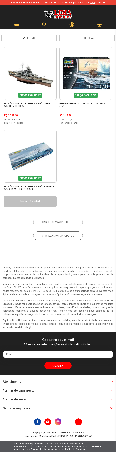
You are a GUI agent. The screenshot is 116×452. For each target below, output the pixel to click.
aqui (92, 2)
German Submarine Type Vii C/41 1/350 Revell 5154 (83, 104)
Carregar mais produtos (58, 222)
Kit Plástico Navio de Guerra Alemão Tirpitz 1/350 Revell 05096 (28, 104)
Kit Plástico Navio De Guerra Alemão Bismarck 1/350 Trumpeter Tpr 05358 (29, 187)
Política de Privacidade (76, 449)
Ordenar (87, 38)
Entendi (96, 446)
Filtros (29, 38)
